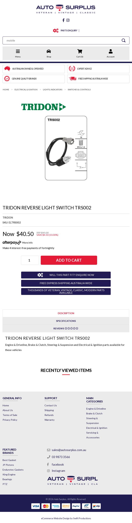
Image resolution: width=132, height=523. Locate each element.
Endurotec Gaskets (13, 469)
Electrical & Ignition (96, 427)
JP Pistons (8, 464)
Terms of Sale (10, 414)
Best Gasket (9, 460)
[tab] (66, 313)
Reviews (65, 328)
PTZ (5, 484)
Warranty (49, 419)
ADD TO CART (69, 260)
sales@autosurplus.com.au (69, 450)
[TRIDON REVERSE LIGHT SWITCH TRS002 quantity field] (30, 260)
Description (66, 313)
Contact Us (51, 405)
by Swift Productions (66, 518)
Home (6, 405)
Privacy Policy (10, 419)
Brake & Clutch (94, 413)
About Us (8, 410)
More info (27, 242)
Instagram (58, 470)
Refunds (49, 414)
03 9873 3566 (61, 457)
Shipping (49, 410)
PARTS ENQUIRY (68, 30)
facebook (58, 464)
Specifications (66, 320)
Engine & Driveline (96, 408)
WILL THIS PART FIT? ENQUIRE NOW (72, 274)
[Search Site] (123, 40)
